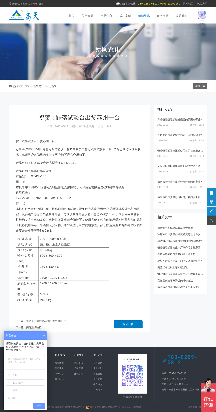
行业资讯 (78, 363)
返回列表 (128, 324)
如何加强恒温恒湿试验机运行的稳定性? (179, 181)
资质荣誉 (97, 379)
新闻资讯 (144, 15)
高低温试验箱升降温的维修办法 (175, 280)
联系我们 (181, 15)
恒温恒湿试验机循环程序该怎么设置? (178, 287)
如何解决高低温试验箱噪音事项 (175, 227)
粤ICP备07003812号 (75, 407)
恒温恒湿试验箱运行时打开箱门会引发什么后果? (184, 197)
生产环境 (97, 384)
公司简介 (97, 363)
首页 (72, 15)
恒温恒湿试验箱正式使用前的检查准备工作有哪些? (186, 150)
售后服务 (59, 368)
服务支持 (163, 15)
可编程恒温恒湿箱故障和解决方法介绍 (178, 166)
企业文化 (97, 368)
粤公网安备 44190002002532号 (105, 407)
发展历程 (97, 373)
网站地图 (188, 3)
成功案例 (125, 15)
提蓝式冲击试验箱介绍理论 (172, 267)
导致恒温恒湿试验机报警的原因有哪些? (179, 119)
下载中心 (59, 373)
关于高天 (87, 15)
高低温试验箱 (33, 327)
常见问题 (59, 379)
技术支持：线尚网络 (131, 407)
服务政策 (59, 363)
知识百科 (78, 373)
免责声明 (202, 3)
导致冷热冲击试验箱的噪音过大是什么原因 (181, 254)
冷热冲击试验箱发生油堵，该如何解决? (179, 135)
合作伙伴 (97, 390)
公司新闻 (51, 86)
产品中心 (106, 15)
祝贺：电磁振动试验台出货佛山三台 (46, 320)
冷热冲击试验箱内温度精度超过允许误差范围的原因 (186, 234)
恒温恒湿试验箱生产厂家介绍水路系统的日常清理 (185, 247)
